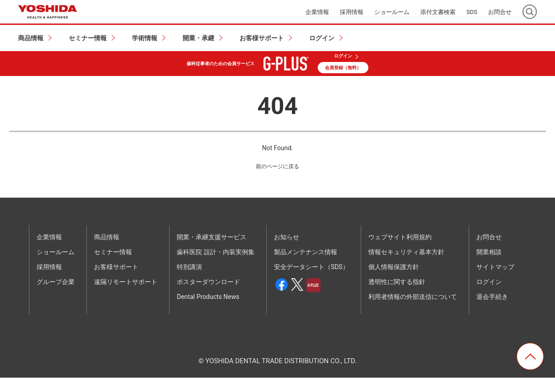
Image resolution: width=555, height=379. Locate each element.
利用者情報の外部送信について (412, 298)
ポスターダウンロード (208, 283)
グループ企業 (56, 283)
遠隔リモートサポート (125, 283)
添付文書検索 (438, 12)
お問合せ (500, 12)
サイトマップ (495, 268)
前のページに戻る (277, 167)
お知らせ (286, 238)
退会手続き (492, 298)
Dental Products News (208, 298)
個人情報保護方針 (393, 268)
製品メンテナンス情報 (305, 253)
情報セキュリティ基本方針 (406, 253)
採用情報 (351, 12)
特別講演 (189, 268)
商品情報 (106, 238)
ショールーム (391, 12)
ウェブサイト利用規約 (400, 238)
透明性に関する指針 (396, 283)
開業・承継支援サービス (211, 238)
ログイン (343, 56)
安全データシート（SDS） (311, 268)
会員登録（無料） (343, 67)
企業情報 (317, 12)
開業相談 (489, 253)
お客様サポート (116, 268)
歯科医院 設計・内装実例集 (215, 253)
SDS (471, 12)
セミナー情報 (113, 253)
